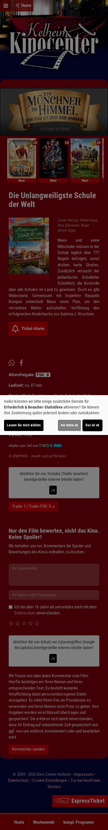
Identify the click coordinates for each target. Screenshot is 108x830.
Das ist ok (92, 425)
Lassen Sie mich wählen (24, 425)
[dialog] (54, 415)
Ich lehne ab (69, 425)
